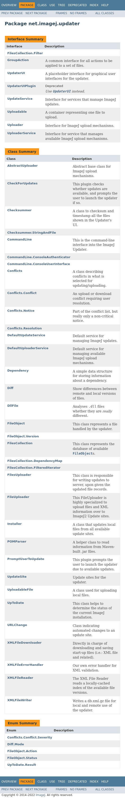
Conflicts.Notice (20, 310)
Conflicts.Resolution (24, 328)
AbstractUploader (22, 165)
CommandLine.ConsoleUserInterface (38, 264)
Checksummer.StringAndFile (31, 232)
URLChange (17, 625)
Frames (61, 13)
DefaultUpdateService (26, 335)
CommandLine (19, 239)
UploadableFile (20, 589)
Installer (14, 524)
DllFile (12, 405)
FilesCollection (19, 443)
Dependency (18, 370)
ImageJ (40, 795)
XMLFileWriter (19, 700)
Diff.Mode (15, 744)
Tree (61, 5)
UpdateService (19, 98)
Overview (8, 5)
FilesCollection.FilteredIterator (33, 467)
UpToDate (15, 603)
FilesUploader (19, 475)
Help (105, 5)
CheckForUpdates (22, 183)
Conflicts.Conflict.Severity (29, 737)
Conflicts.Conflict (21, 293)
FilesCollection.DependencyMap (34, 461)
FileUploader (18, 497)
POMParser (16, 541)
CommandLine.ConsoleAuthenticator (38, 257)
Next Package (36, 13)
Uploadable (17, 111)
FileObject (16, 423)
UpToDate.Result (21, 765)
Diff (10, 388)
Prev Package (12, 13)
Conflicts (14, 271)
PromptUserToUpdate (25, 559)
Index (94, 5)
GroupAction (18, 60)
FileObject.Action (22, 751)
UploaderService (21, 133)
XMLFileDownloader (24, 642)
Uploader (15, 125)
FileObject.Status (22, 758)
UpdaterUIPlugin (21, 86)
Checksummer (19, 210)
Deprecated (77, 5)
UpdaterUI (16, 73)
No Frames (78, 13)
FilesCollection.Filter (25, 53)
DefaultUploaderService (27, 348)
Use (52, 5)
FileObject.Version (23, 436)
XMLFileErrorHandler (25, 665)
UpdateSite (17, 576)
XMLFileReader (20, 678)
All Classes (104, 13)
